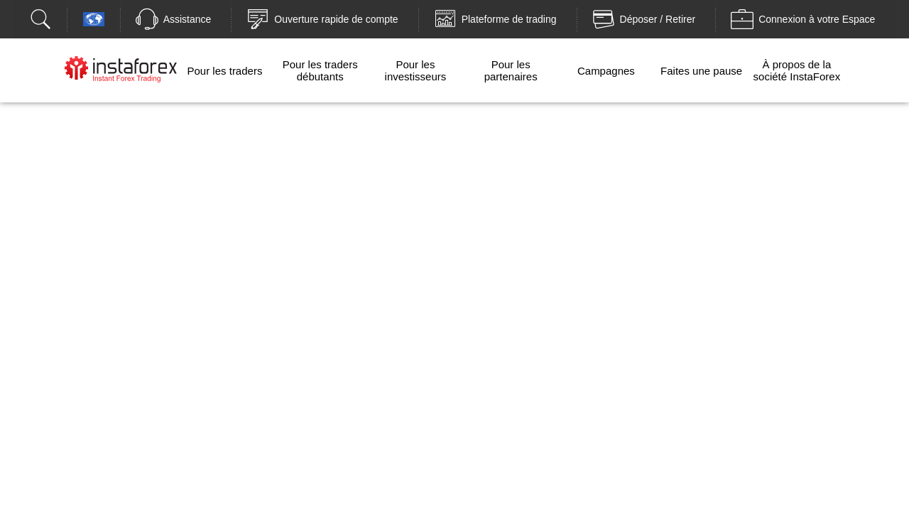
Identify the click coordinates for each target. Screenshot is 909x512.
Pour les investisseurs (416, 70)
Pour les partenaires (511, 70)
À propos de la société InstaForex (797, 70)
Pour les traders (225, 71)
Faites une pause (701, 71)
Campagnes (606, 71)
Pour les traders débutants (320, 70)
